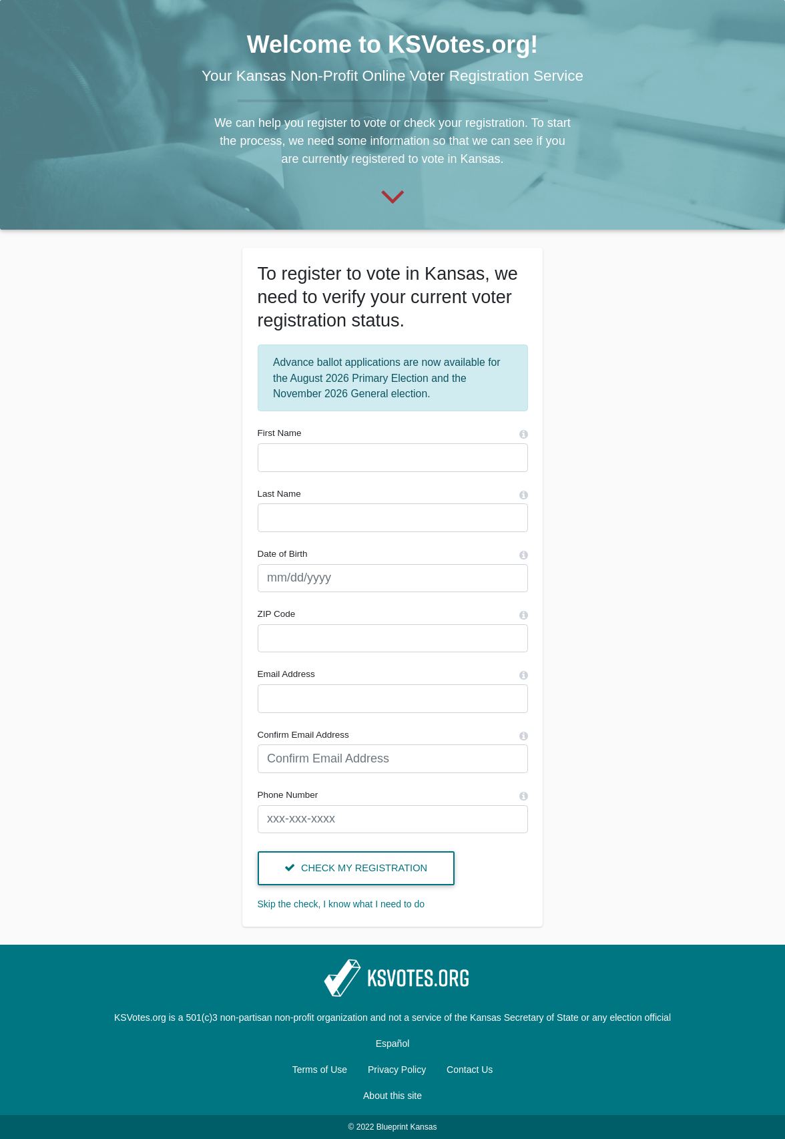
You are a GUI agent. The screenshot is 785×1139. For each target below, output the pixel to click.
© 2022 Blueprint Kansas (392, 1127)
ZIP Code (277, 614)
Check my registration (355, 867)
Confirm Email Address (303, 735)
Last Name (279, 494)
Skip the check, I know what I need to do (341, 904)
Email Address (286, 674)
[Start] (393, 195)
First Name (280, 433)
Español (393, 1043)
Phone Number (288, 795)
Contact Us (470, 1069)
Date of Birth (283, 554)
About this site (392, 1095)
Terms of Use (319, 1069)
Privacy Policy (397, 1069)
